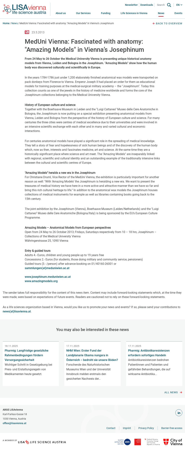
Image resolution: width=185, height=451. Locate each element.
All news (173, 392)
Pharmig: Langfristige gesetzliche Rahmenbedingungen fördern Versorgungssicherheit (26, 355)
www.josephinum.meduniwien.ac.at (48, 276)
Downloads (146, 4)
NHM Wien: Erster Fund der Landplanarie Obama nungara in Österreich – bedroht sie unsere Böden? (92, 355)
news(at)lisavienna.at (17, 311)
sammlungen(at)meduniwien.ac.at (47, 268)
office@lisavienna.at (14, 423)
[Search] (161, 5)
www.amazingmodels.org (41, 281)
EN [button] (178, 4)
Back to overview (167, 23)
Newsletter (131, 4)
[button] (83, 13)
